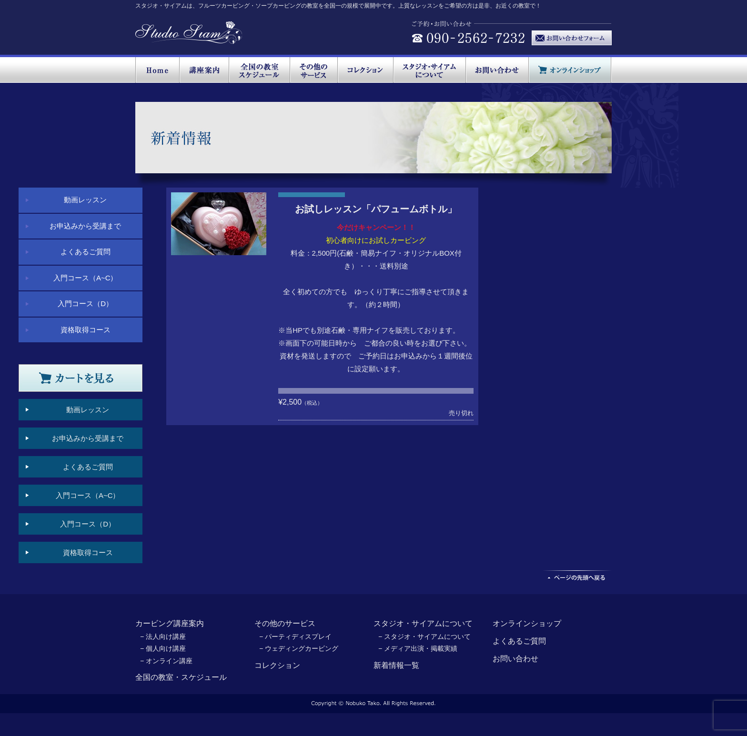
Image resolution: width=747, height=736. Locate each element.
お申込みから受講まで (85, 226)
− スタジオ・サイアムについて (424, 636)
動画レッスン (85, 200)
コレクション (277, 665)
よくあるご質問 (86, 252)
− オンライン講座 (166, 661)
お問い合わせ (515, 659)
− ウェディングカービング (298, 648)
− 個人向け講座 (163, 648)
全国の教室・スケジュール (181, 677)
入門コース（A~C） (85, 278)
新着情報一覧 (396, 665)
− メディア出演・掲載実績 (417, 648)
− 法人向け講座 (163, 636)
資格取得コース (86, 330)
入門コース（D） (85, 303)
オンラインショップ (527, 623)
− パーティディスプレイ (295, 636)
